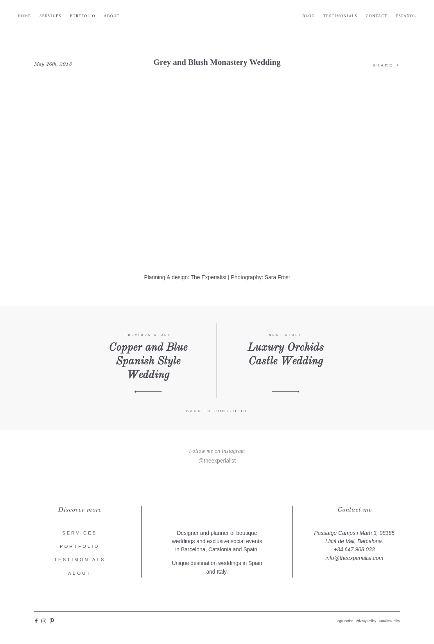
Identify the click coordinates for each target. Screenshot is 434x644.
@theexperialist (217, 462)
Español (390, 17)
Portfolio (98, 17)
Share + (386, 67)
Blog (292, 17)
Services (66, 17)
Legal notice (344, 622)
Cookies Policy (389, 622)
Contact (360, 17)
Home (40, 17)
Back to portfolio (216, 412)
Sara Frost (277, 279)
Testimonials (324, 17)
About (128, 17)
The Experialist (209, 279)
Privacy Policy (366, 622)
